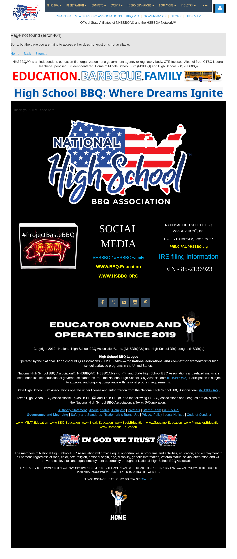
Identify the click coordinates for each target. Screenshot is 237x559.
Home (15, 53)
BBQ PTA (133, 16)
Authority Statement (72, 410)
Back (27, 53)
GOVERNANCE (155, 16)
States (105, 410)
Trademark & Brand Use (121, 414)
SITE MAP (193, 16)
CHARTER (63, 16)
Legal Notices (174, 414)
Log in (219, 8)
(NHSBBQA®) (177, 378)
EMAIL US (146, 479)
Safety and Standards (86, 414)
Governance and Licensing (47, 414)
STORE (176, 16)
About (94, 410)
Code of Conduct (199, 414)
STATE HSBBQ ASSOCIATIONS (98, 16)
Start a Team (152, 410)
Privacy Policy (152, 414)
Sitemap (41, 53)
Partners (134, 410)
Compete (118, 410)
